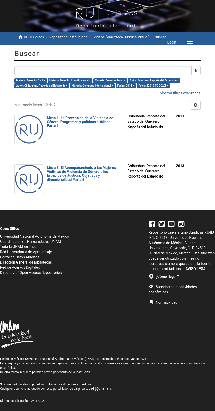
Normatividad (163, 302)
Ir (196, 70)
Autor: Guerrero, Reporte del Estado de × (154, 80)
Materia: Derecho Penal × (110, 80)
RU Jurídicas (34, 37)
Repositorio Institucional (68, 37)
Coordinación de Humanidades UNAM (30, 241)
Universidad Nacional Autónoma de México (34, 236)
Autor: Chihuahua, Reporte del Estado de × (41, 85)
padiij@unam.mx (100, 389)
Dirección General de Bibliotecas (26, 262)
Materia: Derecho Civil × (30, 80)
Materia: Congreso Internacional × (92, 85)
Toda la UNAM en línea (18, 247)
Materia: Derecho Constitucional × (70, 80)
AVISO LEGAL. (197, 269)
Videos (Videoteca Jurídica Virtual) (121, 37)
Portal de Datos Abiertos (19, 257)
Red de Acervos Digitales (20, 267)
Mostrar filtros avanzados (180, 93)
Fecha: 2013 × (125, 85)
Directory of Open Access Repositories (31, 273)
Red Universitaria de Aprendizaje (26, 252)
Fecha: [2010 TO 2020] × (153, 85)
